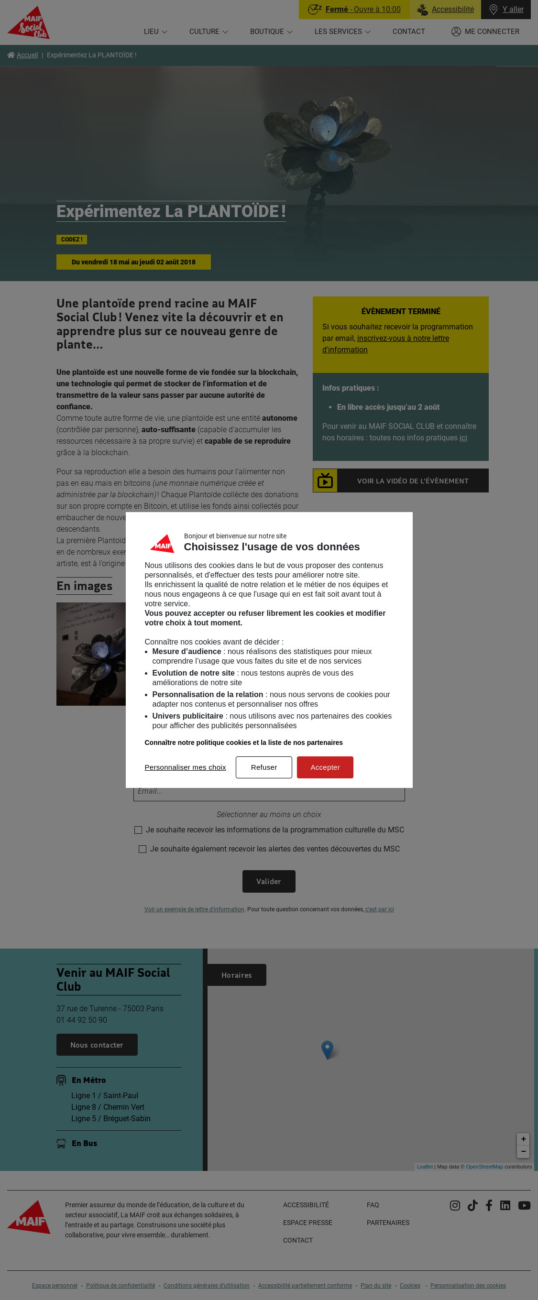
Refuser (264, 767)
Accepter (325, 767)
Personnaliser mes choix (185, 767)
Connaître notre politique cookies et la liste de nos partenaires (244, 742)
